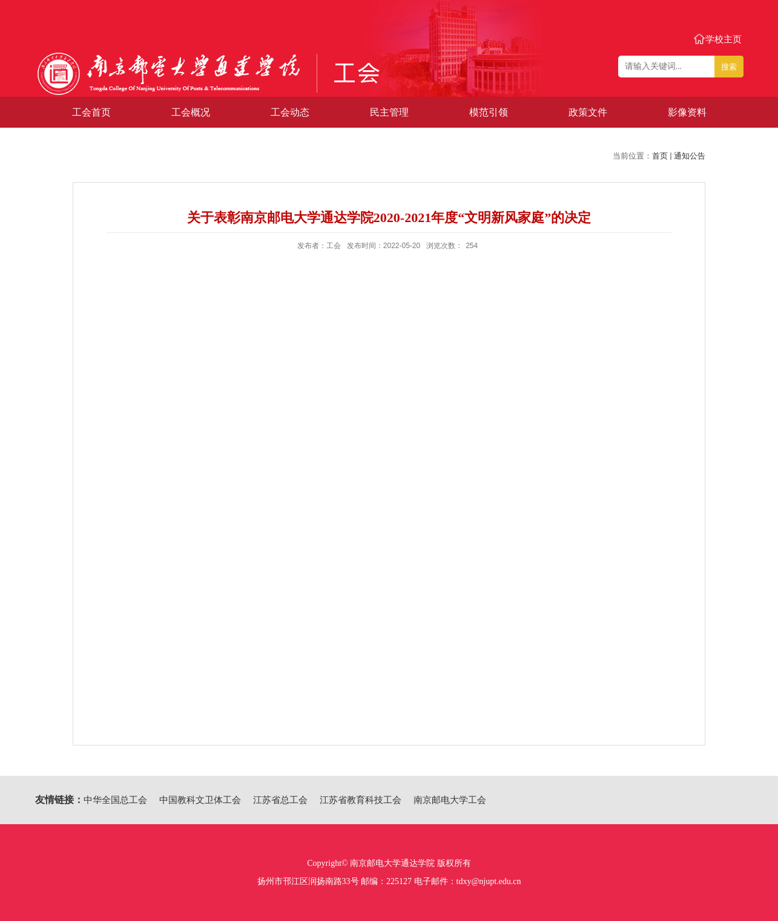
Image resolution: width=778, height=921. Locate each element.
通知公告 (689, 155)
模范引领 (488, 112)
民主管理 (389, 112)
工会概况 (190, 112)
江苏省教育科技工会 (360, 800)
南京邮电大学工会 (450, 800)
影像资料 (687, 112)
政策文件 (588, 112)
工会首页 (91, 112)
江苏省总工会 (280, 800)
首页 (660, 155)
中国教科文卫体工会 (200, 800)
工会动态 (290, 112)
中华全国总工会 (115, 800)
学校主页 (723, 39)
